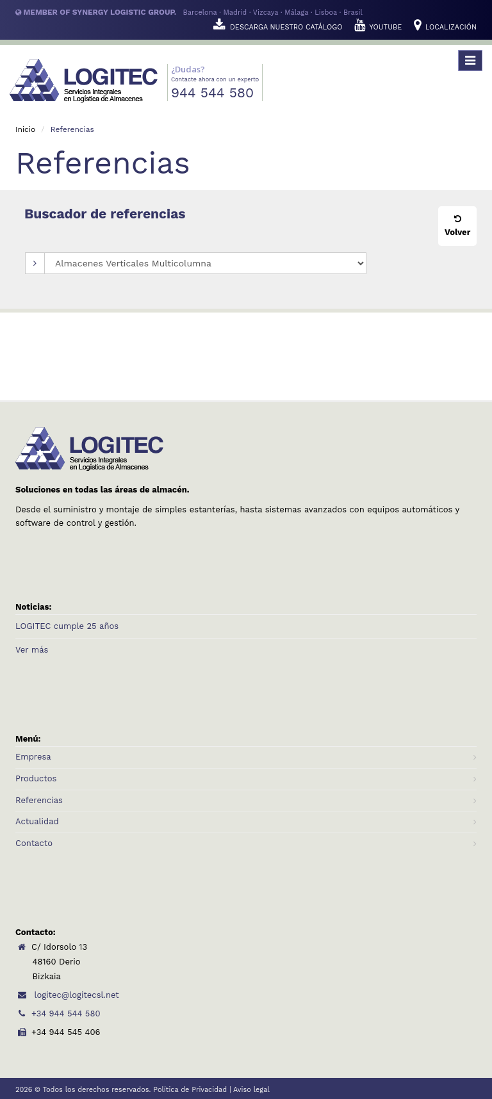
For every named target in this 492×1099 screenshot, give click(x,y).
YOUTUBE (379, 27)
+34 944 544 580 (57, 1013)
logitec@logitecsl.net (67, 995)
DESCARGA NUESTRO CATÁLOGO (279, 27)
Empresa (33, 756)
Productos (35, 778)
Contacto (34, 843)
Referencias (39, 800)
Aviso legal (251, 1090)
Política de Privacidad (190, 1090)
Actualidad (37, 821)
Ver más (31, 650)
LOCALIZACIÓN (445, 27)
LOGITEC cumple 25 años (67, 626)
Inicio (25, 129)
